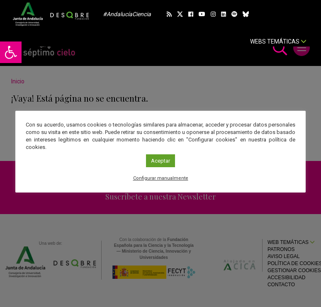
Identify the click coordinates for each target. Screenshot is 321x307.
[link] (11, 52)
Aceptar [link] (160, 161)
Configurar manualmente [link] (160, 178)
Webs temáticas (278, 41)
